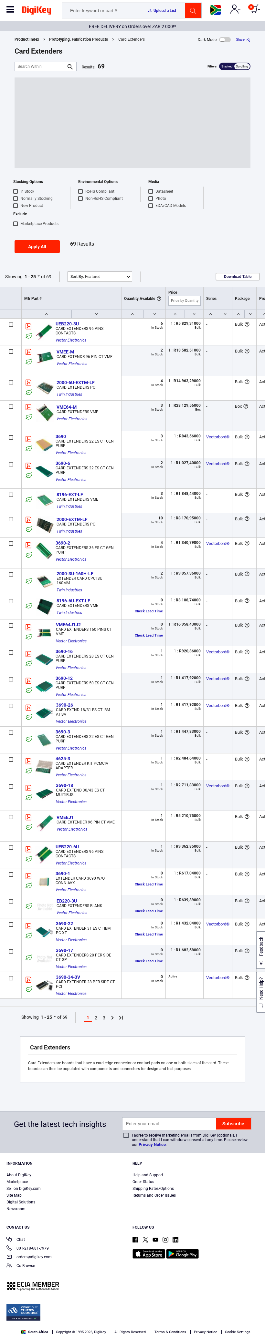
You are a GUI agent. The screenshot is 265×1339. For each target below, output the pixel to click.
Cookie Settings (237, 1332)
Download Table (237, 276)
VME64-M (67, 407)
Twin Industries (69, 394)
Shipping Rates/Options (153, 1188)
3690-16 (64, 651)
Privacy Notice (152, 1144)
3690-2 (63, 543)
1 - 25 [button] (30, 276)
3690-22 (64, 923)
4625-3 (63, 758)
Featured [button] (85, 276)
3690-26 (64, 705)
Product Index (27, 39)
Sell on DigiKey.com (23, 1188)
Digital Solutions (20, 1202)
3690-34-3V (68, 977)
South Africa (34, 1332)
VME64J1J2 (68, 624)
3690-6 (63, 463)
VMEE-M (65, 351)
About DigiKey (18, 1175)
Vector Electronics (71, 340)
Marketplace (17, 1182)
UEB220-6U (67, 846)
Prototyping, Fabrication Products (78, 39)
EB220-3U (67, 901)
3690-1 (63, 873)
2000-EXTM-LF (72, 519)
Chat (15, 1240)
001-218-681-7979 (27, 1249)
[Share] (243, 39)
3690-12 (64, 678)
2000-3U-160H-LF (75, 573)
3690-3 (63, 731)
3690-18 (64, 785)
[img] (36, 11)
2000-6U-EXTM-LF (76, 382)
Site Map (14, 1195)
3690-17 (64, 950)
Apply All (37, 246)
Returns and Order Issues (154, 1195)
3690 (61, 436)
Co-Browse (20, 1266)
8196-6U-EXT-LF (73, 600)
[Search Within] (40, 66)
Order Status (143, 1182)
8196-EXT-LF (70, 494)
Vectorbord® (217, 436)
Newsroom (16, 1209)
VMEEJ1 (65, 817)
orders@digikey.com (29, 1257)
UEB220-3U (67, 323)
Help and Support (147, 1175)
